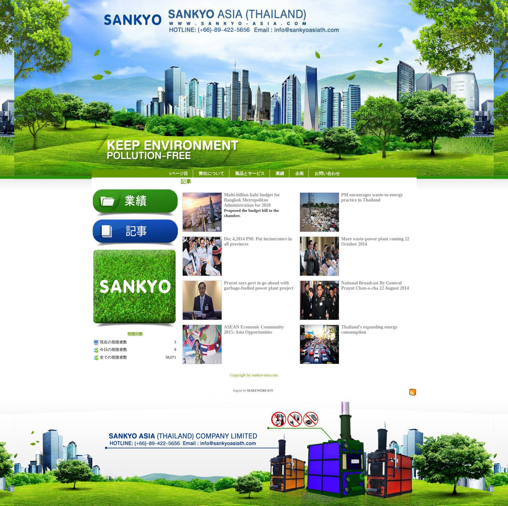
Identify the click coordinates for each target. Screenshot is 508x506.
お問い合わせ (327, 173)
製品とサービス (250, 173)
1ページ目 (178, 173)
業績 (280, 173)
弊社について (211, 173)
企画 (299, 173)
